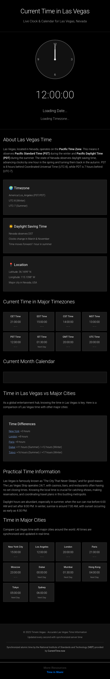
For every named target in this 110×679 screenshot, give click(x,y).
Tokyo (12, 452)
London (13, 436)
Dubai (12, 447)
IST (91, 647)
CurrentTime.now (56, 651)
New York (14, 431)
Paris (11, 441)
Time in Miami (55, 672)
